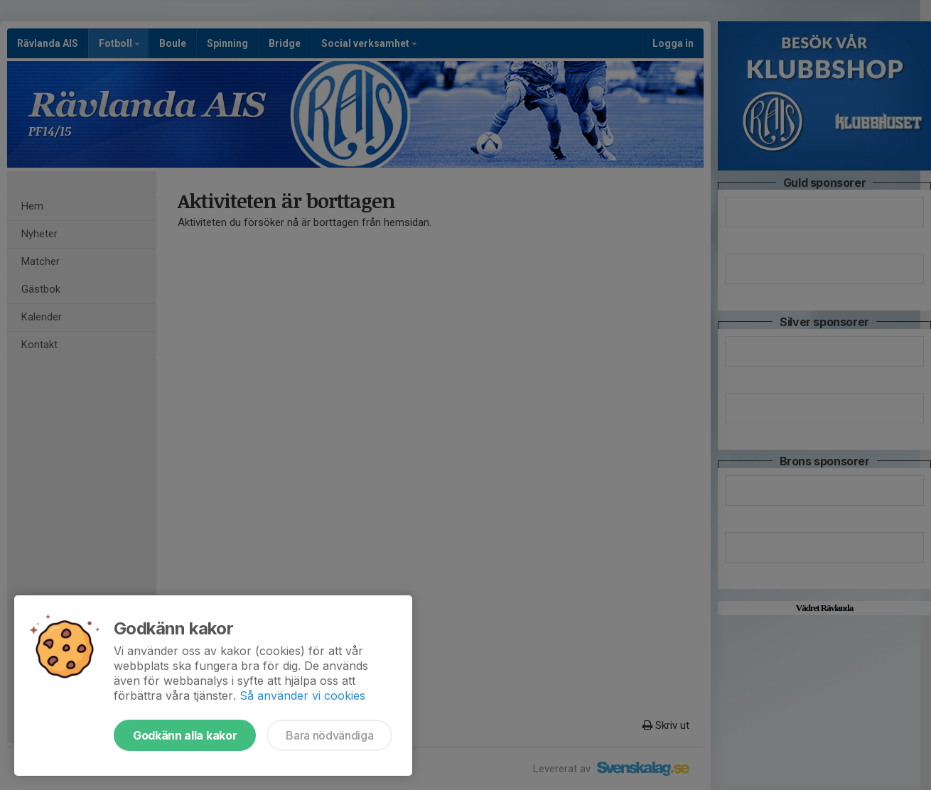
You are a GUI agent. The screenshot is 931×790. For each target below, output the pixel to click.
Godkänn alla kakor (185, 735)
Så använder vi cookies (302, 695)
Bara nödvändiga (329, 735)
